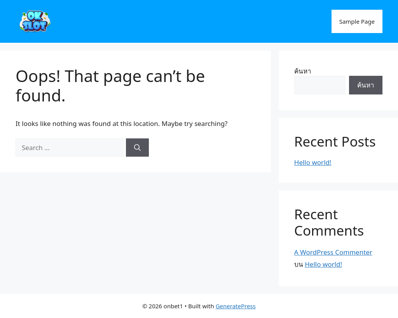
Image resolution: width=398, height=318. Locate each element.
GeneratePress (236, 306)
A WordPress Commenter (333, 252)
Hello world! (313, 162)
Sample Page (357, 21)
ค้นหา (302, 70)
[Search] (137, 147)
